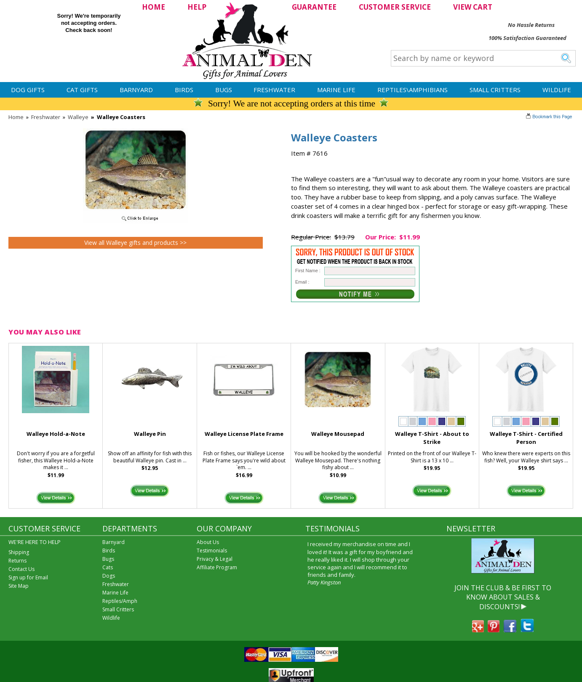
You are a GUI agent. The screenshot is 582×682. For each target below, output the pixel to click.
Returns (17, 560)
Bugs (223, 89)
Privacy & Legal (214, 559)
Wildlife (556, 89)
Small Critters (495, 89)
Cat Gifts (82, 89)
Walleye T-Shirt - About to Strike (432, 438)
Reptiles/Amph (119, 601)
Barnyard (136, 89)
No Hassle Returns (531, 25)
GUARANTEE (314, 7)
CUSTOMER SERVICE (395, 7)
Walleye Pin (150, 434)
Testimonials (212, 550)
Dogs (108, 575)
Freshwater (274, 89)
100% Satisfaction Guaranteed (527, 38)
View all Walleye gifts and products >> (135, 243)
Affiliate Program (217, 567)
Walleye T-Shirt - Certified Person (526, 438)
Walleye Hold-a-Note (56, 434)
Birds (184, 89)
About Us (208, 542)
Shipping (18, 552)
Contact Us (21, 569)
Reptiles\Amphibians (412, 89)
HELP (196, 7)
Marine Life (336, 89)
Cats (107, 567)
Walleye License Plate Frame (244, 434)
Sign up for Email (28, 577)
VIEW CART (472, 7)
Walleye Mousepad (337, 434)
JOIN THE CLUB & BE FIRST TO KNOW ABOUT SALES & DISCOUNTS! (502, 597)
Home (16, 117)
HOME (153, 7)
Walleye (78, 117)
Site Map (18, 585)
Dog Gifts (28, 89)
